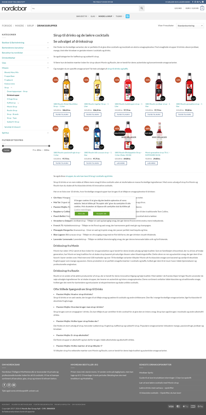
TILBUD (120, 16)
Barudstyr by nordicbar (12, 52)
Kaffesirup (11, 103)
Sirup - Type (12, 118)
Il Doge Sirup (12, 99)
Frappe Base (9, 76)
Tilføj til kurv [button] (62, 114)
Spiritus (5, 132)
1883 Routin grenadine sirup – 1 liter (189, 105)
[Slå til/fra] (48, 42)
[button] (178, 8)
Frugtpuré (8, 80)
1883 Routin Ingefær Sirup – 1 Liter (96, 105)
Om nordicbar (78, 404)
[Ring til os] (200, 2)
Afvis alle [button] (81, 214)
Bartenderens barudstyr (13, 47)
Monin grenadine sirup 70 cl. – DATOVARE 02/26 (157, 153)
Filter (6, 150)
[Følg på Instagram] (195, 2)
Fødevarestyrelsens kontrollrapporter (19, 411)
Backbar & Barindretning (13, 42)
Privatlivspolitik (62, 404)
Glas (94, 16)
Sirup (30, 25)
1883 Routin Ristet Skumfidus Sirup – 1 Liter (65, 105)
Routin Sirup (12, 110)
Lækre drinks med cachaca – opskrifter (156, 388)
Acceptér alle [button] (101, 214)
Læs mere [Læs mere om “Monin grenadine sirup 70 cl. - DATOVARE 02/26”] (151, 163)
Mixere (19, 25)
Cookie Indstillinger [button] (82, 209)
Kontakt (6, 404)
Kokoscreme (9, 84)
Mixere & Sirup (106, 16)
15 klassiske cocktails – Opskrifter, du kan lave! (160, 392)
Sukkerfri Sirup (13, 122)
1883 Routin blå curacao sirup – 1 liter (98, 153)
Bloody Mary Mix (11, 72)
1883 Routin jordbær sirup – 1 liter (157, 105)
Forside (7, 25)
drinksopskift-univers (26, 390)
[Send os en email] (198, 2)
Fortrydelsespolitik (43, 404)
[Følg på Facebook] (193, 2)
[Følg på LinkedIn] (203, 2)
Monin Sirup (12, 106)
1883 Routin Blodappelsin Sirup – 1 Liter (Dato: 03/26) (128, 153)
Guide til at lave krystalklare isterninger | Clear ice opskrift (165, 377)
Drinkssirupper (13, 95)
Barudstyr (82, 16)
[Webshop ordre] (190, 25)
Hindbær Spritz (146, 372)
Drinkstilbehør (8, 57)
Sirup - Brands (13, 114)
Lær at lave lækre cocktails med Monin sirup (159, 382)
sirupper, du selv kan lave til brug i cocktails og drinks (89, 176)
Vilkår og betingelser (22, 404)
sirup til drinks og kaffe (117, 68)
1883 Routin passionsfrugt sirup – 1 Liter (67, 153)
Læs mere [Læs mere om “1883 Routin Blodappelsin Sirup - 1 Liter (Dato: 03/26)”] (121, 163)
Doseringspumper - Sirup (17, 91)
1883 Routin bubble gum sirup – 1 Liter (128, 105)
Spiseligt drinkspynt (12, 127)
